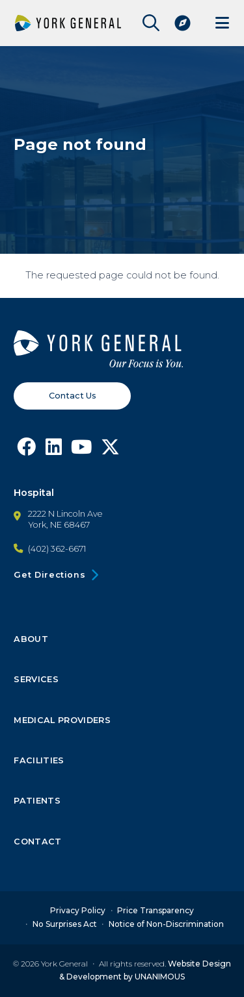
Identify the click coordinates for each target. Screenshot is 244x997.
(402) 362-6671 (57, 549)
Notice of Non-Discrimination (166, 924)
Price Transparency (155, 911)
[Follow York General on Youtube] (81, 450)
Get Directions (49, 575)
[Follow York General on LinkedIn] (54, 450)
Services (36, 679)
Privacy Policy (77, 911)
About (31, 639)
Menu (222, 23)
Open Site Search (147, 22)
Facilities (39, 760)
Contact (37, 841)
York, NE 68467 (59, 525)
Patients (37, 801)
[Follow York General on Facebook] (26, 450)
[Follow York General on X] (111, 450)
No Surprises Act (65, 924)
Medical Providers (62, 719)
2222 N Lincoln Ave (65, 513)
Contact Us (72, 395)
